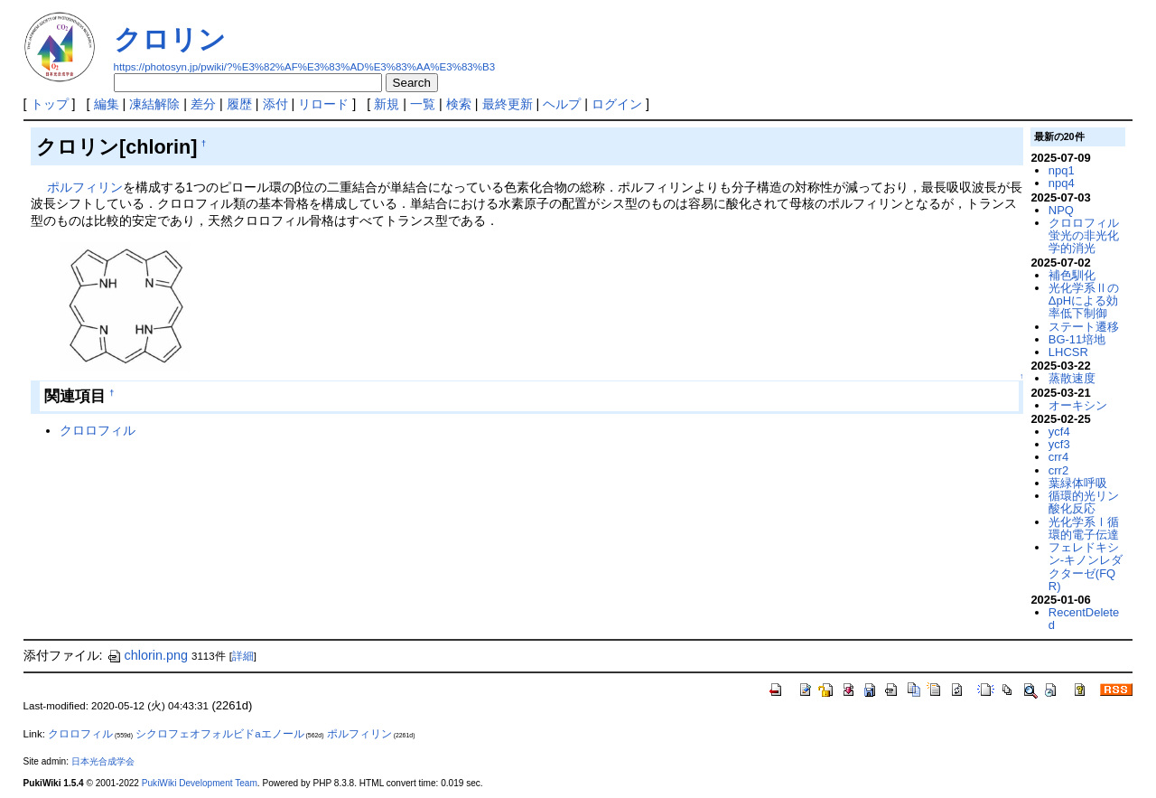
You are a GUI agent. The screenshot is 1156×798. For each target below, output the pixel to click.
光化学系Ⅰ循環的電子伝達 (1084, 528)
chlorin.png (147, 655)
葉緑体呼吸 (1078, 483)
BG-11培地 (1077, 339)
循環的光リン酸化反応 (1084, 502)
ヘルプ (562, 104)
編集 (106, 104)
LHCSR (1068, 352)
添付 (275, 104)
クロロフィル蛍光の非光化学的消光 (1084, 236)
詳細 (243, 656)
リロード (323, 104)
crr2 (1058, 470)
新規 (386, 104)
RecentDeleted (1084, 619)
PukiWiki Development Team (199, 783)
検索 (458, 104)
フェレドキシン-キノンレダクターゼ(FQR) (1086, 566)
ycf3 (1059, 444)
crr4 (1058, 457)
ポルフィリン (85, 187)
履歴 (239, 104)
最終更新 (507, 104)
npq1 (1062, 170)
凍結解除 (154, 104)
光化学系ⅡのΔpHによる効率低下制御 (1084, 301)
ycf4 (1059, 431)
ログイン (617, 104)
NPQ (1061, 210)
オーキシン (1078, 405)
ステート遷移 (1084, 326)
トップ (50, 104)
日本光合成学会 (103, 761)
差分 (203, 104)
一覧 (422, 104)
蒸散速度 (1072, 378)
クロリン (170, 39)
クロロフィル (97, 430)
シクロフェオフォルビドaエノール (219, 733)
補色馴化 (1072, 275)
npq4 (1062, 183)
